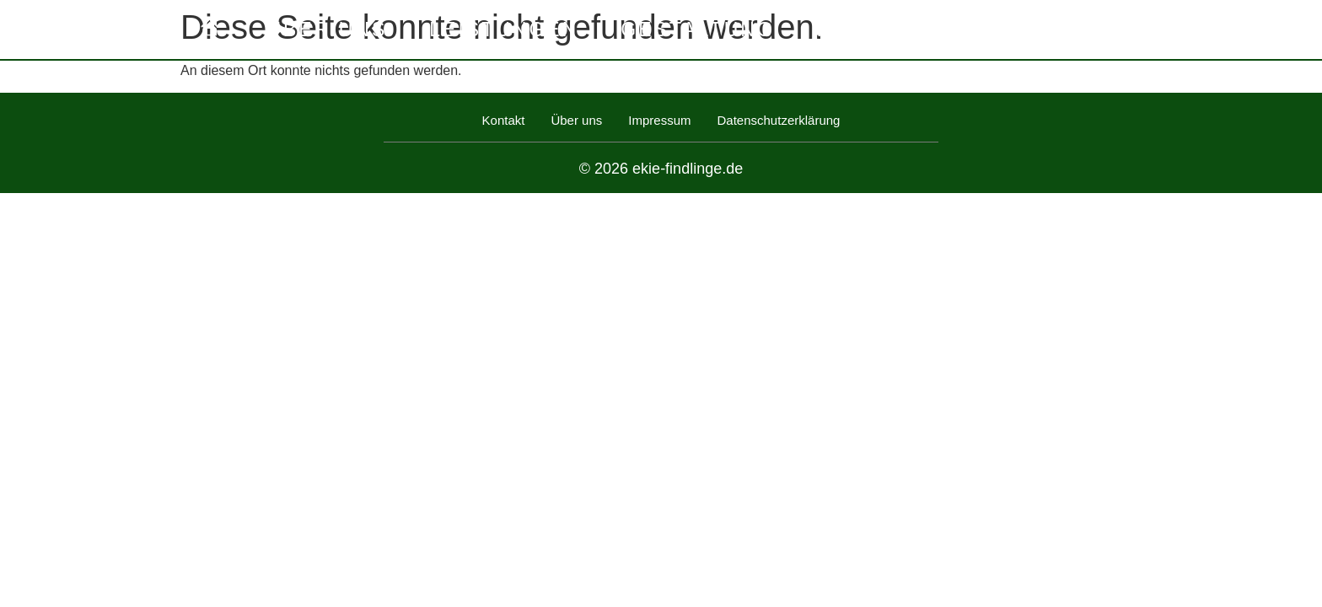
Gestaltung (698, 29)
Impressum (659, 120)
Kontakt (1070, 29)
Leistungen (503, 29)
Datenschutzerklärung (779, 120)
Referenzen (895, 29)
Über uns (326, 29)
